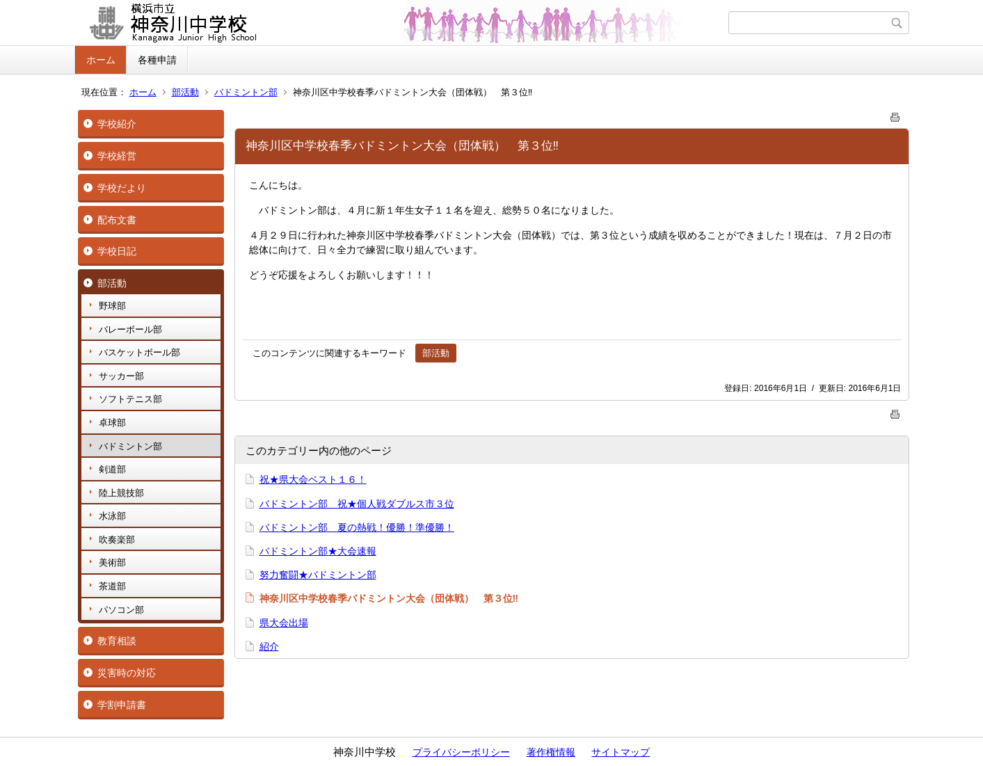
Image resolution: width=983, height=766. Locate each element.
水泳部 (112, 516)
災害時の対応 (126, 672)
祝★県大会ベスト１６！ (313, 479)
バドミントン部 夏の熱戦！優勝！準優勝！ (356, 527)
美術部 (112, 562)
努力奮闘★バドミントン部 (317, 574)
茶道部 (112, 586)
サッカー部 (121, 376)
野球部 (112, 306)
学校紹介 (116, 123)
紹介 (269, 646)
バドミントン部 (246, 92)
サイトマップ (620, 752)
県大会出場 (283, 622)
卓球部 (112, 422)
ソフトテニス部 (130, 399)
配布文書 (116, 219)
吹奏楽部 (117, 539)
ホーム (100, 59)
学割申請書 (121, 704)
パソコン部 (121, 610)
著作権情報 (551, 752)
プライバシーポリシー (461, 752)
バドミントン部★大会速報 (317, 551)
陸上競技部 (121, 493)
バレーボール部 (130, 329)
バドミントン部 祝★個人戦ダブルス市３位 (356, 503)
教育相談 (116, 640)
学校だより (121, 187)
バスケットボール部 (139, 352)
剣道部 (112, 469)
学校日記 (116, 251)
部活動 (185, 92)
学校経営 (116, 155)
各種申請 (157, 59)
